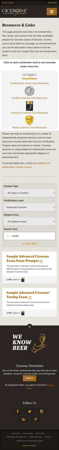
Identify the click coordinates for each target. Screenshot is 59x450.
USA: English (8, 2)
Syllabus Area (11, 215)
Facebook (17, 411)
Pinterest (36, 419)
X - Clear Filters (29, 243)
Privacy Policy (28, 433)
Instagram (42, 411)
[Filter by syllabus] (29, 221)
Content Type (11, 186)
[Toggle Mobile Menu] (52, 11)
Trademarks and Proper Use (16, 437)
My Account (16, 433)
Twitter (29, 411)
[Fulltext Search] (29, 236)
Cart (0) (54, 3)
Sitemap (48, 437)
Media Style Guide (35, 437)
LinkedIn (23, 419)
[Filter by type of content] (29, 193)
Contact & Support (29, 445)
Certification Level (14, 200)
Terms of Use (40, 433)
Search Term (10, 229)
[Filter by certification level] (29, 207)
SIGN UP (29, 378)
